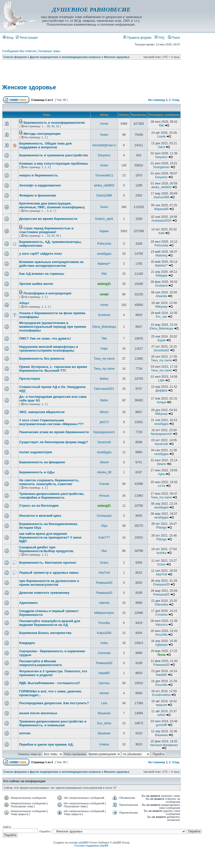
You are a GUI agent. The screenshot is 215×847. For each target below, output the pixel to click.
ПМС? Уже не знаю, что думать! (45, 338)
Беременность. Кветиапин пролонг (48, 562)
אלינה (161, 486)
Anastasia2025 (161, 220)
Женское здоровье (116, 56)
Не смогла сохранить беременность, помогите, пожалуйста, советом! (49, 482)
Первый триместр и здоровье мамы (49, 572)
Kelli (161, 233)
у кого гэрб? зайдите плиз (40, 253)
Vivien (104, 135)
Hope (104, 348)
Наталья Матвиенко (164, 745)
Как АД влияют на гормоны (41, 274)
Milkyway (161, 306)
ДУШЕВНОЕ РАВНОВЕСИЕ (91, 9)
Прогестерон (29, 378)
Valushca (161, 624)
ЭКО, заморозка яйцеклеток (42, 412)
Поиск (174, 37)
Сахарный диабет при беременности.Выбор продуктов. (46, 549)
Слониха (161, 614)
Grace (104, 562)
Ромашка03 (104, 582)
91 (57, 126)
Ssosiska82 (161, 350)
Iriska (104, 643)
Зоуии (161, 340)
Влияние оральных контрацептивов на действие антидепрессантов (51, 264)
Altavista (161, 296)
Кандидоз (27, 643)
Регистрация (26, 37)
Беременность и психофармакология (54, 122)
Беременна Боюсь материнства (45, 633)
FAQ (160, 37)
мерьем (161, 705)
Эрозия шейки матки (36, 284)
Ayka (161, 474)
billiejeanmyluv (104, 613)
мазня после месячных (38, 713)
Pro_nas (161, 316)
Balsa (104, 400)
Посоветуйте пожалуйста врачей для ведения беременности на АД (49, 623)
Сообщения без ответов (19, 51)
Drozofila (161, 634)
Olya (104, 526)
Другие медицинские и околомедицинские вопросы (65, 56)
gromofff (161, 725)
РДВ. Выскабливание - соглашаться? (49, 683)
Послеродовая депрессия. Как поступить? (54, 703)
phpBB (83, 842)
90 (53, 126)
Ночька (104, 495)
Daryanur (104, 155)
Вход (8, 37)
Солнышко (104, 515)
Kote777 (104, 537)
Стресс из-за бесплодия (39, 505)
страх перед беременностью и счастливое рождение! (46, 230)
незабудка (104, 253)
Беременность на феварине (42, 462)
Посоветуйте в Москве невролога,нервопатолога (40, 663)
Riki (161, 125)
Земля (104, 462)
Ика (104, 551)
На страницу (156, 99)
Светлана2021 (104, 388)
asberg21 (104, 284)
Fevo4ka (104, 623)
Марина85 (161, 209)
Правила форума (137, 37)
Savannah (104, 442)
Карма (104, 231)
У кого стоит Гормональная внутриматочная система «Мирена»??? (51, 422)
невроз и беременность (38, 175)
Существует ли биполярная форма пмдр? (53, 442)
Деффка (161, 390)
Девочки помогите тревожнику (44, 593)
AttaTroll (104, 572)
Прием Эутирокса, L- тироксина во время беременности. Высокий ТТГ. (53, 368)
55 (57, 235)
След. (176, 99)
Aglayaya (161, 644)
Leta (104, 703)
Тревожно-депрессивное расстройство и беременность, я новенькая (53, 723)
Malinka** (104, 264)
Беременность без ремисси (41, 358)
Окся (161, 147)
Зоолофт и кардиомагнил (40, 185)
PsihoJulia (104, 243)
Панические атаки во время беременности (54, 432)
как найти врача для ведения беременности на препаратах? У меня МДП (50, 537)
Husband (161, 285)
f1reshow (104, 315)
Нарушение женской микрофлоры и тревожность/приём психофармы (48, 348)
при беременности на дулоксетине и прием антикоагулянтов (49, 583)
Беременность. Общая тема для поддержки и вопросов (45, 145)
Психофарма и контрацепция (47, 293)
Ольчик (104, 484)
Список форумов (15, 56)
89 (48, 126)
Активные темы (49, 51)
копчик (25, 733)
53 (48, 235)
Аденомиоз (28, 603)
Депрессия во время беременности (48, 219)
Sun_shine (104, 723)
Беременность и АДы (37, 472)
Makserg (161, 255)
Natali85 (104, 673)
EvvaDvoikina (161, 695)
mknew (104, 693)
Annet (104, 123)
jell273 (104, 422)
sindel (104, 294)
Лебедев (161, 275)
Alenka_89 (104, 472)
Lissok (161, 136)
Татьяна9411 (104, 175)
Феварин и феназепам (37, 195)
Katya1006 (104, 633)
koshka (161, 553)
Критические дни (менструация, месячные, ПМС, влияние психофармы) (52, 205)
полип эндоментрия (35, 452)
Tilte (104, 338)
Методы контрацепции (42, 134)
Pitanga (161, 527)
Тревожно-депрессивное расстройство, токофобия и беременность (52, 495)
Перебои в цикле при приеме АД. (46, 744)
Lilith (161, 380)
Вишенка (104, 713)
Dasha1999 (104, 195)
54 (53, 235)
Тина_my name (104, 358)
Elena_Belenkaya (104, 327)
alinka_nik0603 (104, 185)
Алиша (104, 744)
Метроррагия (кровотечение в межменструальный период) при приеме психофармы (52, 326)
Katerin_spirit (104, 219)
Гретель (104, 683)
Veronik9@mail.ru (104, 145)
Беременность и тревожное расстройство (53, 155)
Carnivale (104, 653)
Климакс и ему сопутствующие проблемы (53, 163)
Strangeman (161, 167)
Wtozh (104, 412)
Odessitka (161, 604)
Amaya (161, 402)
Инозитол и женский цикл (40, 515)
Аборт (24, 303)
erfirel (161, 715)
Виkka (104, 378)
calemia (104, 603)
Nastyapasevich (104, 432)
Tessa (161, 655)
